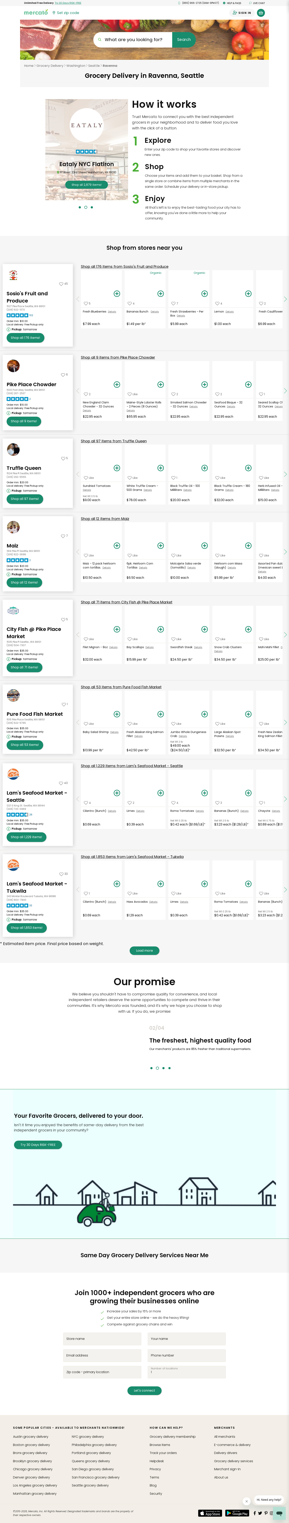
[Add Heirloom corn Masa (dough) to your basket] (248, 546)
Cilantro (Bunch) (95, 811)
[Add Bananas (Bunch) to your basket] (248, 793)
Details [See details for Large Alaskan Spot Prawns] (230, 736)
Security (156, 1493)
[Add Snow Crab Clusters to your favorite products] (220, 639)
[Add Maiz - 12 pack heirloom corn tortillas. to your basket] (117, 546)
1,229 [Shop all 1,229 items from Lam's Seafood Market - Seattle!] (26, 837)
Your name (159, 1339)
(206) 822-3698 (16, 554)
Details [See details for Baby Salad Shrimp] (114, 732)
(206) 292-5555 (16, 477)
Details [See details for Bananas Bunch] (155, 311)
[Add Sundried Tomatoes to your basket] (117, 468)
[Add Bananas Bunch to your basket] (161, 294)
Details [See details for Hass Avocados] (153, 902)
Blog (153, 1485)
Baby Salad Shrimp (96, 732)
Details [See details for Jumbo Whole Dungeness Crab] (183, 736)
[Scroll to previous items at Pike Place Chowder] (78, 391)
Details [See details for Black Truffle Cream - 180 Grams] (229, 490)
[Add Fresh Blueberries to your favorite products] (87, 303)
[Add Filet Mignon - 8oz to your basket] (117, 629)
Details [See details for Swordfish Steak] (198, 647)
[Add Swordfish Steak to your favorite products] (176, 639)
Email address (77, 1355)
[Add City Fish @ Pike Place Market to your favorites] (64, 619)
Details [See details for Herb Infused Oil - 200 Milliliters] (275, 490)
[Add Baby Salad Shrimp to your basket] (117, 714)
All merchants (224, 1436)
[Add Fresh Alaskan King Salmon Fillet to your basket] (161, 714)
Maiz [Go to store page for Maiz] (12, 545)
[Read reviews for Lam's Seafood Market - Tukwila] (19, 907)
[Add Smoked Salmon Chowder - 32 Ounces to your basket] (204, 385)
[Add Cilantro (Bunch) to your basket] (117, 793)
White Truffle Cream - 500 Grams (142, 488)
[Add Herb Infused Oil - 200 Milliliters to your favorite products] (264, 478)
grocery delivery (30, 1436)
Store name (75, 1339)
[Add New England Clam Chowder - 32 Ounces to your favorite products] (87, 394)
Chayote (265, 811)
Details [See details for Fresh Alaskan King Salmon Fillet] (138, 736)
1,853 (132, 856)
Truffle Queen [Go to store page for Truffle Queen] (24, 468)
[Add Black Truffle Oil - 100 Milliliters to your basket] (204, 468)
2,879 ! (87, 185)
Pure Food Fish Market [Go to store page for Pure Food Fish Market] (35, 714)
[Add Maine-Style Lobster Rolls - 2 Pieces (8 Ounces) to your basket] (161, 385)
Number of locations (164, 1368)
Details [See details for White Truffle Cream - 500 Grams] (148, 490)
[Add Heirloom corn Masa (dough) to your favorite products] (220, 555)
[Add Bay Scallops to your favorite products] (133, 639)
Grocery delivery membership (173, 1436)
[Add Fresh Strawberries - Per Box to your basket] (204, 294)
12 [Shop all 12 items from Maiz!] (24, 582)
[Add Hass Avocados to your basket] (161, 884)
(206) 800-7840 (16, 900)
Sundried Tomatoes (97, 486)
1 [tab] (80, 207)
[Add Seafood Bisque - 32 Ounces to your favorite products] (218, 394)
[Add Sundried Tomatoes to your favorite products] (89, 478)
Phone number (162, 1355)
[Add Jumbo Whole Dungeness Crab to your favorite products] (176, 724)
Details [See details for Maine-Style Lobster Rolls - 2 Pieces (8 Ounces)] (131, 410)
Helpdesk (157, 1461)
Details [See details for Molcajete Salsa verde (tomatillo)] (191, 567)
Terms (154, 1477)
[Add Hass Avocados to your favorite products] (133, 894)
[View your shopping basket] (261, 13)
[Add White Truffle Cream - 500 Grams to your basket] (161, 468)
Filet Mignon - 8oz (96, 647)
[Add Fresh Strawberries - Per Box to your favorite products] (174, 303)
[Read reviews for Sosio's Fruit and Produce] (20, 316)
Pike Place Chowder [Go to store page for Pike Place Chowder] (31, 384)
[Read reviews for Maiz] (19, 561)
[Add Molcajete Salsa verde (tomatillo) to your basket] (204, 546)
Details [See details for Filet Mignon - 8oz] (113, 647)
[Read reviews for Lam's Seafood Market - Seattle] (19, 816)
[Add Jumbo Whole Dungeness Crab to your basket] (204, 714)
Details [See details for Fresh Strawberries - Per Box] (181, 315)
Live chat (257, 3)
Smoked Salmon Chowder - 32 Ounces (188, 404)
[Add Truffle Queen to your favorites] (64, 458)
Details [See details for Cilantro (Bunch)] (112, 811)
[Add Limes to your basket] (161, 793)
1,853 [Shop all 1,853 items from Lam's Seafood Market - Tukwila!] (27, 927)
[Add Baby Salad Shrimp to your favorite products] (89, 724)
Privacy (155, 1469)
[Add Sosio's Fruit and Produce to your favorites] (63, 283)
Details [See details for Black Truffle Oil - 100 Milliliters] (187, 490)
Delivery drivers (225, 1453)
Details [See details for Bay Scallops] (150, 647)
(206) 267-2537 (16, 393)
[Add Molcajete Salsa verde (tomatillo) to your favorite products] (176, 555)
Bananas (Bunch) (227, 811)
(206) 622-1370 (16, 309)
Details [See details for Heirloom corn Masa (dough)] (232, 567)
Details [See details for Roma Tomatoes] (200, 811)
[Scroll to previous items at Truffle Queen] (78, 474)
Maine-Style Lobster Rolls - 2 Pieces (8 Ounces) (144, 404)
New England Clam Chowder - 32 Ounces (99, 404)
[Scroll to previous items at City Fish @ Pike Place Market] (78, 635)
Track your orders (163, 1453)
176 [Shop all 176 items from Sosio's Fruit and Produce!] (25, 337)
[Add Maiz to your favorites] (64, 535)
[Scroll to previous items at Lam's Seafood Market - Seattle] (78, 799)
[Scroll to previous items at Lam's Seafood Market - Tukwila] (78, 890)
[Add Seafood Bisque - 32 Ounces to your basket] (248, 385)
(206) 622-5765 (16, 723)
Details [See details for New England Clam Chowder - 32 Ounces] (87, 410)
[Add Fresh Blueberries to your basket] (117, 294)
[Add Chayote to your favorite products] (262, 803)
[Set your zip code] (65, 12)
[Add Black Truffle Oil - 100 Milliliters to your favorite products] (174, 478)
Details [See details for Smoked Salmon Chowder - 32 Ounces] (193, 406)
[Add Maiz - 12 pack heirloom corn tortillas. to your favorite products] (89, 555)
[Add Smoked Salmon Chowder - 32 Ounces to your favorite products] (174, 394)
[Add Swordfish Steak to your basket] (204, 629)
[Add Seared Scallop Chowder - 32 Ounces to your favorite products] (262, 394)
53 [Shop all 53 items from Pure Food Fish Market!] (25, 744)
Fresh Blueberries (95, 312)
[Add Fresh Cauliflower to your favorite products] (262, 303)
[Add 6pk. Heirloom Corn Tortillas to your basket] (161, 546)
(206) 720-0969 (16, 809)
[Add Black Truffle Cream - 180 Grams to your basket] (248, 468)
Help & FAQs (232, 3)
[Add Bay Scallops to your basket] (161, 629)
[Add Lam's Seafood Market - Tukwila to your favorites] (63, 873)
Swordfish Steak (182, 647)
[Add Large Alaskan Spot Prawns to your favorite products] (220, 724)
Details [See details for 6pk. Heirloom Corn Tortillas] (143, 567)
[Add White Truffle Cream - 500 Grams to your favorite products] (133, 478)
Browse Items (160, 1445)
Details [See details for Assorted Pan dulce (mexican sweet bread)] (262, 571)
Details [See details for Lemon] (230, 311)
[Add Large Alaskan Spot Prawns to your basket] (248, 714)
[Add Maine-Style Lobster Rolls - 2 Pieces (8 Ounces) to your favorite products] (133, 394)
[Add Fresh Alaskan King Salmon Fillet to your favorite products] (133, 724)
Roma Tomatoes (183, 811)
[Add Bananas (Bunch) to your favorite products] (218, 803)
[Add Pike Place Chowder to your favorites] (64, 374)
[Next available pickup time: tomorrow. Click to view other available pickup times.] (22, 329)
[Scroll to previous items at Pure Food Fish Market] (78, 722)
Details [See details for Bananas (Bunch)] (244, 811)
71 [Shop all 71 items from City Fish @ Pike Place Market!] (24, 667)
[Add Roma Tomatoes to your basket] (204, 793)
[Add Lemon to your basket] (248, 294)
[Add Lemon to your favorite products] (218, 303)
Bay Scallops (136, 647)
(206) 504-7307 (16, 645)
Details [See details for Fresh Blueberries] (112, 311)
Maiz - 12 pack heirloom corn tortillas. (99, 565)
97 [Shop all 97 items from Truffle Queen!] (25, 498)
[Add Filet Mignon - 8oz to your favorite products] (89, 639)
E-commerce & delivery (232, 1445)
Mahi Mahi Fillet (269, 647)
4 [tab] (169, 1068)
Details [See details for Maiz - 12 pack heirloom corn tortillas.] (107, 567)
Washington (75, 65)
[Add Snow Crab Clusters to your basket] (248, 629)
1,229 (132, 765)
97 (114, 441)
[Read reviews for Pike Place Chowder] (19, 400)
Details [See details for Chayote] (276, 811)
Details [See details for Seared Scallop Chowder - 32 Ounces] (279, 406)
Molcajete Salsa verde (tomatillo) (185, 565)
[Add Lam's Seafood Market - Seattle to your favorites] (63, 783)
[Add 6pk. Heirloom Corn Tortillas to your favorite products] (133, 555)
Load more (144, 950)
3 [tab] (92, 207)
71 (126, 602)
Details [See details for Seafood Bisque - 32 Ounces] (231, 406)
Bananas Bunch (139, 312)
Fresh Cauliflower (271, 312)
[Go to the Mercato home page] (36, 12)
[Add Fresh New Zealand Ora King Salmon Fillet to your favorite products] (264, 724)
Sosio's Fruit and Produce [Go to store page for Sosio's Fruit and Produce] (27, 297)
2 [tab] (86, 207)
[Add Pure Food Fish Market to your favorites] (65, 704)
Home (29, 65)
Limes (131, 811)
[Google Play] (237, 1513)
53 (121, 686)
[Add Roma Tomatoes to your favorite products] (174, 803)
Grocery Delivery (50, 65)
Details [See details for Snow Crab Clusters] (218, 651)
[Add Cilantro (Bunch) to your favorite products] (87, 803)
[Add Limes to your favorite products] (131, 803)
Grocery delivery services (233, 1461)
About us (221, 1477)
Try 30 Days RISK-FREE (38, 1144)
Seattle (94, 65)
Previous (146, 1047)
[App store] (210, 1513)
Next (268, 1047)
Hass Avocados (138, 902)
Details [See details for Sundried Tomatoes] (87, 490)
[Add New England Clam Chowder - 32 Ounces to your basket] (117, 385)
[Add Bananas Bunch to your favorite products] (131, 303)
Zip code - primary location (87, 1372)
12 (105, 518)
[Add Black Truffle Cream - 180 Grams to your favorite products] (220, 478)
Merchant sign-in (227, 1469)
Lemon (220, 312)
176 (124, 266)
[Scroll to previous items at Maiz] (78, 552)
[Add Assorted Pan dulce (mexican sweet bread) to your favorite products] (264, 555)
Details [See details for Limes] (140, 811)
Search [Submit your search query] (184, 39)
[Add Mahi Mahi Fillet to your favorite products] (264, 639)
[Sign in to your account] (242, 13)
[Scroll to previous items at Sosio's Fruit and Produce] (78, 299)
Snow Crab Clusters (228, 647)
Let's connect (144, 1390)
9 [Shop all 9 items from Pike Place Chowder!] (24, 421)
